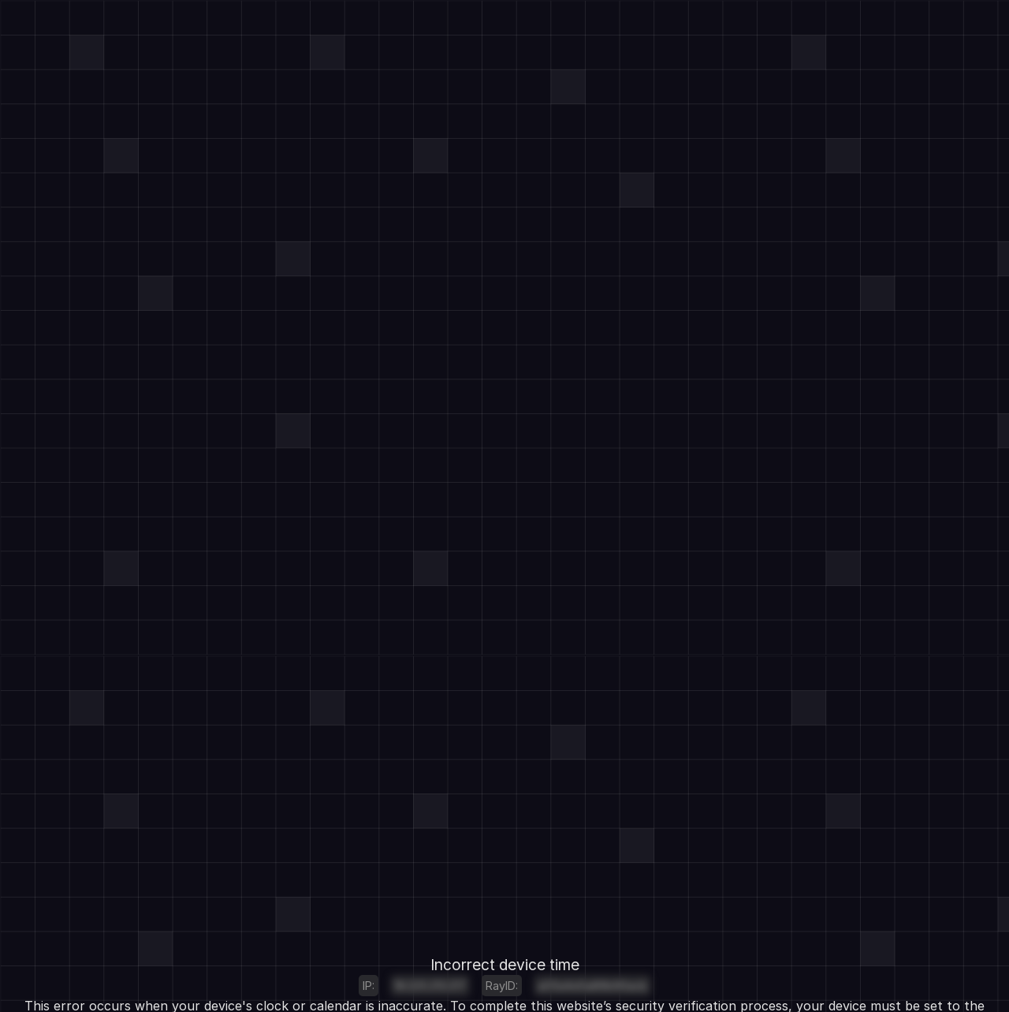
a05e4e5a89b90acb (592, 985)
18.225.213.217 (430, 985)
